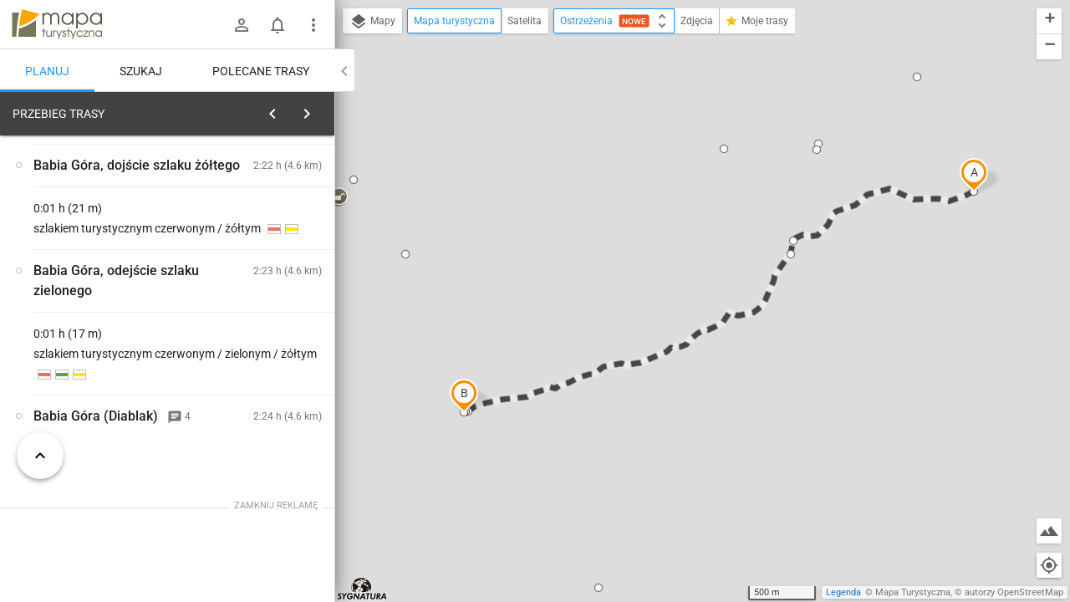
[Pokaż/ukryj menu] (313, 25)
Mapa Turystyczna (912, 592)
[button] (974, 174)
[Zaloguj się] (241, 25)
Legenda (843, 592)
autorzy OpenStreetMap (1014, 592)
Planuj (47, 71)
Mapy (372, 22)
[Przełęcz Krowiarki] (100, 349)
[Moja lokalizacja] (1049, 565)
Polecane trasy (260, 71)
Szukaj (141, 71)
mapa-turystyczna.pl (57, 24)
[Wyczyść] (320, 109)
